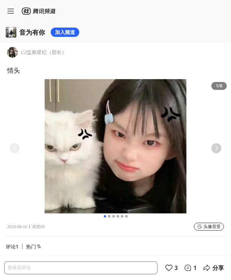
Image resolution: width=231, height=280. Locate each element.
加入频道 (65, 32)
